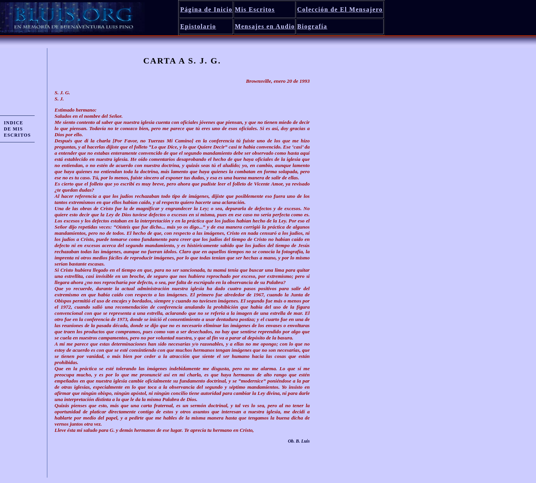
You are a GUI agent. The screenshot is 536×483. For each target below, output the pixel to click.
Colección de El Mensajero (339, 9)
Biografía (312, 26)
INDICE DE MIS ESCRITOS (17, 129)
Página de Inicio (206, 9)
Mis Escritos (255, 9)
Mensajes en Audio (265, 26)
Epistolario (198, 26)
